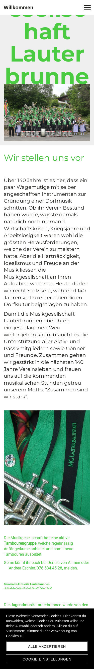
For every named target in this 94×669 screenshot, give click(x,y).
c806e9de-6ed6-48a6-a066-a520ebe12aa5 (28, 588)
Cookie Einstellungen (47, 659)
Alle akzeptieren (47, 646)
